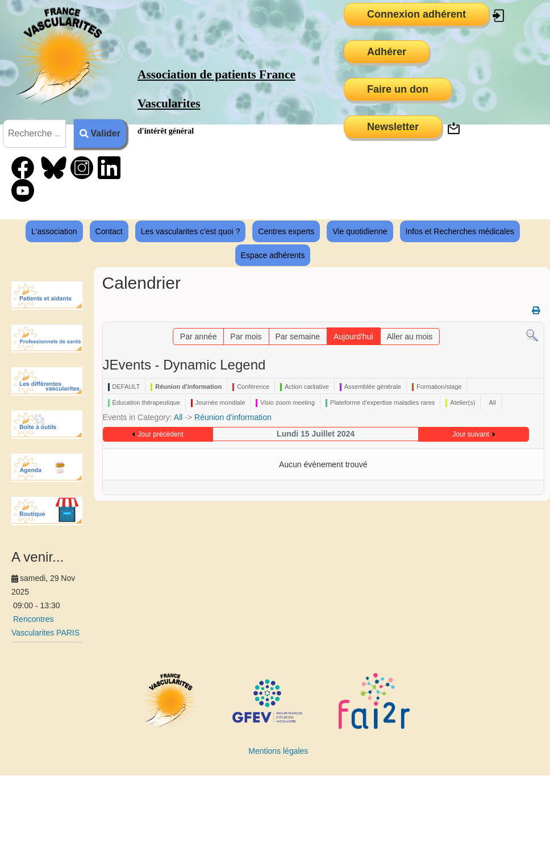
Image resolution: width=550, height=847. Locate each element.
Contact (109, 231)
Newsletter (393, 126)
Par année (198, 336)
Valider (100, 133)
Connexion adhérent (416, 14)
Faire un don (397, 89)
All (178, 417)
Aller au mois (409, 336)
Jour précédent (161, 434)
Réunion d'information (233, 417)
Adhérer (386, 51)
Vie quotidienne (359, 231)
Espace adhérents (273, 255)
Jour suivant (470, 434)
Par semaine (297, 336)
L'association (54, 231)
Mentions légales (278, 750)
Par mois (245, 336)
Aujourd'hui (353, 336)
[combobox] (34, 133)
